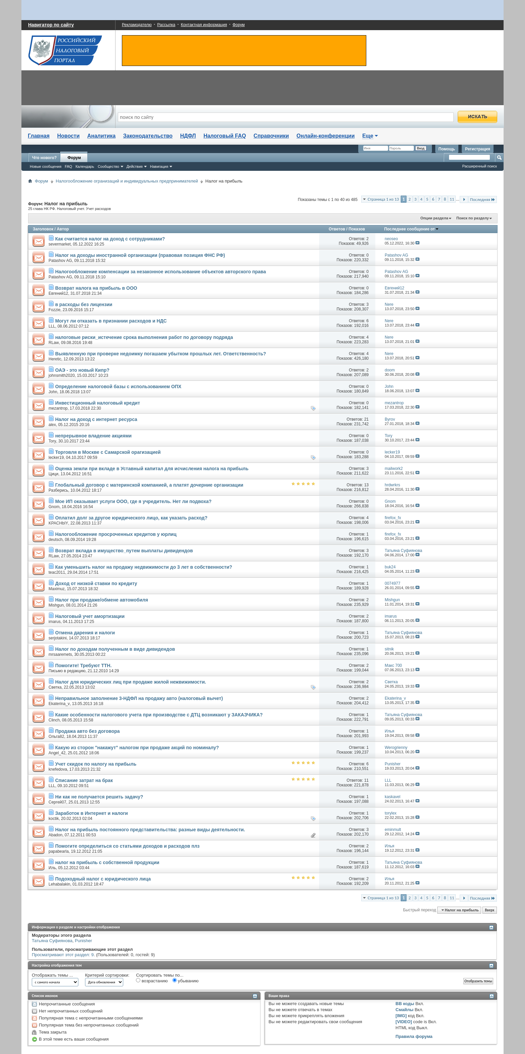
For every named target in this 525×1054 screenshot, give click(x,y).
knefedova (58, 769)
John (53, 392)
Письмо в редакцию (67, 671)
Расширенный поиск (479, 166)
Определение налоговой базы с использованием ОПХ (118, 386)
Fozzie (54, 309)
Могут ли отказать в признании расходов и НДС (111, 321)
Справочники (271, 136)
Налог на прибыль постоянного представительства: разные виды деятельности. (150, 829)
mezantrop (58, 408)
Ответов (337, 229)
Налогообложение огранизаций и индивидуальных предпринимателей (127, 181)
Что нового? (44, 157)
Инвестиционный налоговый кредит (97, 403)
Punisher (83, 940)
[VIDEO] (403, 1021)
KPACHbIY (58, 523)
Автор (63, 229)
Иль (52, 867)
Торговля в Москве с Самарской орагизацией (108, 452)
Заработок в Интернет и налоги (91, 813)
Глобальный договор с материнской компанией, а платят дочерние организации (149, 485)
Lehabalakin (59, 884)
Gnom (54, 506)
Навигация (159, 166)
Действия (135, 166)
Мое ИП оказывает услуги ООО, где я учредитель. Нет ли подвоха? (133, 501)
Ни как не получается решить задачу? (99, 796)
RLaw (54, 342)
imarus (55, 621)
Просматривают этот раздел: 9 (63, 954)
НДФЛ (188, 136)
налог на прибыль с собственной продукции (107, 862)
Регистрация (477, 149)
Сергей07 (57, 802)
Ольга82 (56, 736)
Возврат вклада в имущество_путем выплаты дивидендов (124, 550)
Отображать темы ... (52, 975)
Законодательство (148, 136)
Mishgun (56, 605)
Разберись (58, 490)
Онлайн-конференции (326, 136)
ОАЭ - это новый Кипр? (82, 370)
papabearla (59, 851)
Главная (39, 136)
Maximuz (57, 588)
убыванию (185, 980)
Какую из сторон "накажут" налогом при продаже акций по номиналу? (137, 747)
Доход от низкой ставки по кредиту (96, 583)
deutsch (56, 539)
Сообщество (108, 166)
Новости (68, 136)
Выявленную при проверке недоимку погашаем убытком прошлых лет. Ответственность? (160, 353)
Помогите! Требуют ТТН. (83, 665)
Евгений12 (58, 293)
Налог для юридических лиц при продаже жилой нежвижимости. (130, 682)
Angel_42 (57, 753)
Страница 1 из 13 (383, 199)
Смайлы (404, 1009)
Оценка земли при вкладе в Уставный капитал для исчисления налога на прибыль (152, 468)
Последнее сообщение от (411, 229)
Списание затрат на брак (84, 780)
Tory (52, 441)
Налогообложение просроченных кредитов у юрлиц (115, 534)
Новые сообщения (45, 166)
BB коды (404, 1003)
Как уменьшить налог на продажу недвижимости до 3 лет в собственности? (143, 567)
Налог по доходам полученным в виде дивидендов (115, 649)
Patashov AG (60, 260)
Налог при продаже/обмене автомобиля (101, 600)
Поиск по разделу (472, 218)
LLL (52, 326)
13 (366, 485)
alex (52, 424)
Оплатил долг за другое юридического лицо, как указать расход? (131, 517)
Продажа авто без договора (87, 731)
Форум (238, 24)
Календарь (84, 166)
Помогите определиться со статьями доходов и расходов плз (127, 846)
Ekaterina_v (59, 703)
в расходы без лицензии (83, 304)
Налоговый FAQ (225, 136)
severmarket (60, 244)
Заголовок (43, 229)
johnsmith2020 (62, 375)
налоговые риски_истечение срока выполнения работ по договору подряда (144, 337)
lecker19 (56, 457)
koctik (54, 818)
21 (366, 419)
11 (452, 199)
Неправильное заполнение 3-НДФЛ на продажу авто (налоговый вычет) (139, 698)
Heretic (55, 359)
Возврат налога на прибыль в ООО (96, 288)
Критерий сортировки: (107, 975)
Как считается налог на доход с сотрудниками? (110, 238)
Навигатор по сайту (51, 24)
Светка (55, 687)
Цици (53, 474)
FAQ (68, 166)
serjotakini (58, 638)
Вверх (489, 910)
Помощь (447, 149)
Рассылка (166, 24)
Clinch (54, 720)
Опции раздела (434, 218)
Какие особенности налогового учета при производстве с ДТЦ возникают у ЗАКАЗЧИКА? (159, 714)
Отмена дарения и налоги (85, 632)
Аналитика (101, 136)
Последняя (482, 199)
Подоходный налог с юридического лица (103, 879)
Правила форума (413, 1036)
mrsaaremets (60, 654)
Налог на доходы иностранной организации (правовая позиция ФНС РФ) (140, 255)
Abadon (55, 835)
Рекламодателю (137, 24)
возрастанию (152, 980)
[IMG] (400, 1015)
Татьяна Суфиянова (52, 940)
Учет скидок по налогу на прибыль (96, 764)
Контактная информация (204, 24)
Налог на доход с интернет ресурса (96, 419)
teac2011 (57, 572)
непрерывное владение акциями (93, 435)
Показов (357, 229)
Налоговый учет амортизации (90, 616)
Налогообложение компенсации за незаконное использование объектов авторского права (160, 271)
